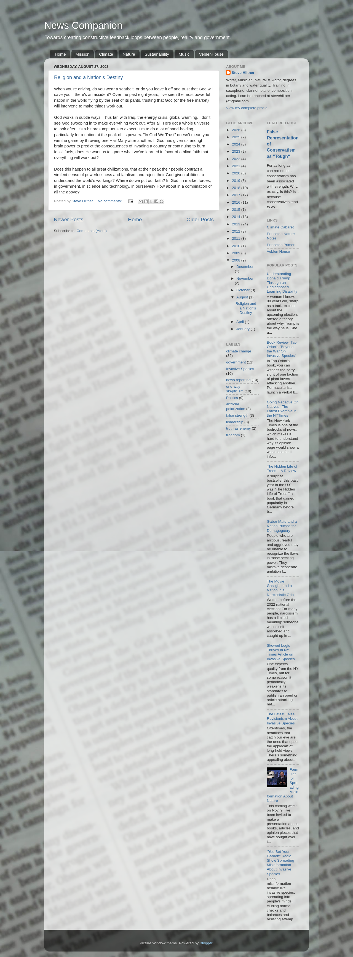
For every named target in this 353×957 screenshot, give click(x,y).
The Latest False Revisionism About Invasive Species (282, 718)
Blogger (206, 943)
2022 (236, 159)
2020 (236, 173)
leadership (234, 422)
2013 (236, 224)
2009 (236, 253)
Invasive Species (240, 369)
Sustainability (157, 54)
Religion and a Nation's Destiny (88, 77)
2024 (236, 144)
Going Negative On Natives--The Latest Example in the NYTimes (283, 409)
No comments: (110, 201)
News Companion (83, 25)
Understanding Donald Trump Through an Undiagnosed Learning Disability (282, 283)
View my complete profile (247, 108)
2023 (236, 151)
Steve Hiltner (243, 73)
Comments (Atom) (92, 231)
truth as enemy (238, 428)
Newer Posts (68, 219)
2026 (236, 130)
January (243, 329)
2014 (236, 217)
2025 (236, 137)
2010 (236, 246)
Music (184, 54)
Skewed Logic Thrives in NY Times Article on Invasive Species (281, 652)
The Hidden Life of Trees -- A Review (282, 468)
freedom (233, 435)
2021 (236, 166)
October (243, 290)
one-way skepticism (235, 388)
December (244, 267)
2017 (236, 195)
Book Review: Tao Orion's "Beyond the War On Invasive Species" (282, 349)
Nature (129, 54)
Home (60, 54)
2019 (236, 181)
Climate (106, 54)
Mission (83, 54)
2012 (236, 231)
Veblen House (278, 251)
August (242, 297)
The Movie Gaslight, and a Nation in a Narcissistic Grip (280, 588)
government (236, 362)
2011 (236, 238)
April (240, 322)
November (244, 278)
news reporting (238, 380)
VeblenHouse (211, 54)
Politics (232, 398)
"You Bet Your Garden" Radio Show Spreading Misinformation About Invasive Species (280, 863)
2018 (236, 188)
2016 (236, 202)
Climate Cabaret (280, 227)
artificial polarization (235, 406)
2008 (236, 260)
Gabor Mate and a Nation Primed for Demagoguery (282, 525)
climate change (238, 351)
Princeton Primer (281, 245)
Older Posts (200, 219)
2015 (236, 209)
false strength (237, 415)
